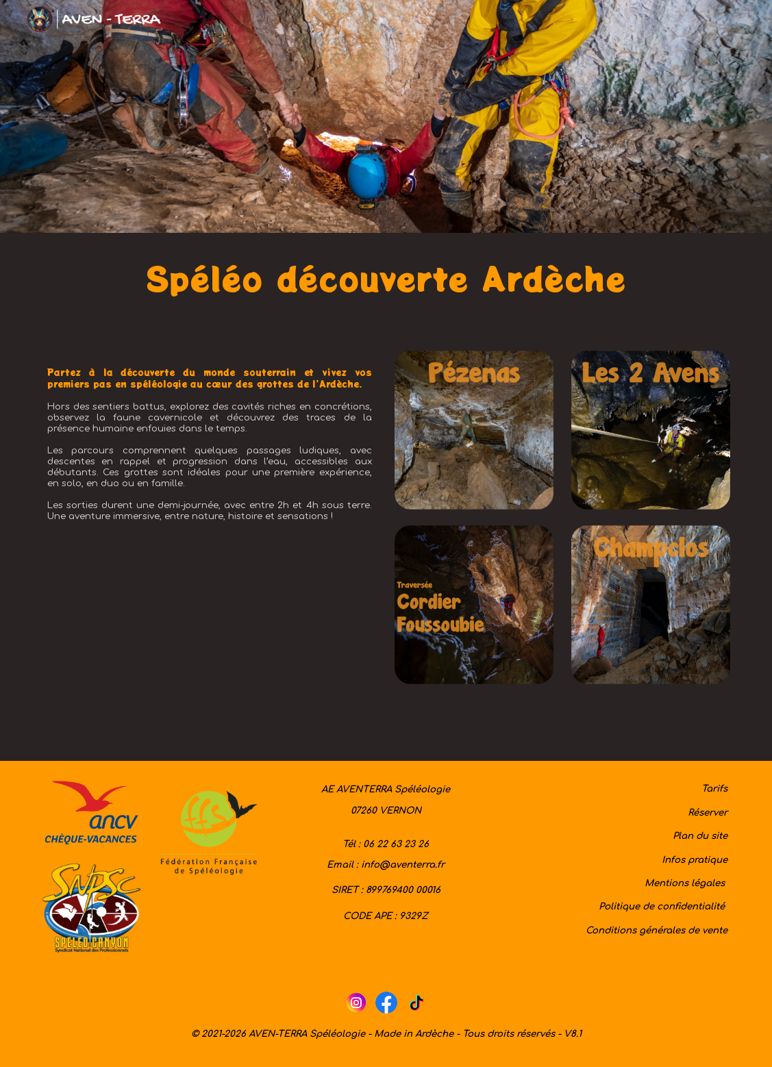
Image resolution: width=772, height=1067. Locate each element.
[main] (386, 283)
